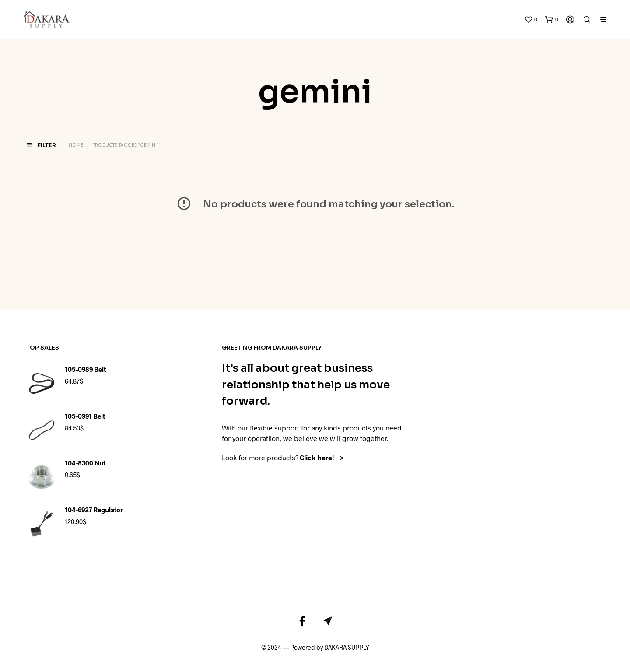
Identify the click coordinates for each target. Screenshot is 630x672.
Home (76, 132)
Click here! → (322, 444)
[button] (530, 13)
